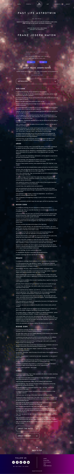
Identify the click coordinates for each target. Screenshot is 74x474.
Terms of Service (47, 462)
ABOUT (68, 4)
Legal (44, 464)
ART (48, 4)
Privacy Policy (46, 460)
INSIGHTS (57, 4)
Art (43, 62)
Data (19, 4)
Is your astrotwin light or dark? (37, 75)
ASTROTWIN (8, 4)
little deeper (43, 140)
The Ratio (18, 367)
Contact (45, 458)
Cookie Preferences (47, 465)
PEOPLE (28, 4)
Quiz (31, 62)
